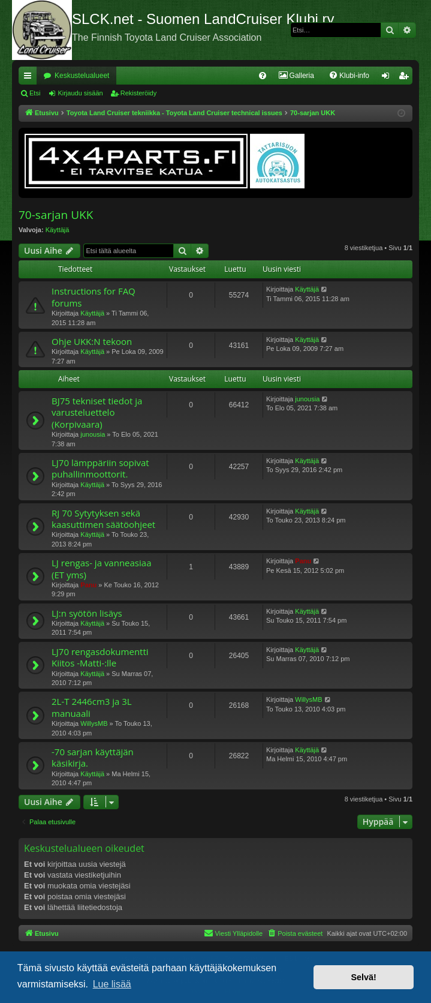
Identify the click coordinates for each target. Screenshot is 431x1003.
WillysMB (93, 723)
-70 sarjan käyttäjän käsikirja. (93, 757)
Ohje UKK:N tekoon (92, 341)
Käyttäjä (58, 229)
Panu (88, 584)
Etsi (34, 93)
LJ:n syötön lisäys (87, 613)
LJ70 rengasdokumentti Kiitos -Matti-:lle (100, 657)
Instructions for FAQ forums (93, 296)
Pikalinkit (30, 78)
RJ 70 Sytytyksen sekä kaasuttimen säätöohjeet (103, 518)
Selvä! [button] (363, 977)
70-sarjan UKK (56, 215)
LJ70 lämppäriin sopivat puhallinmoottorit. (100, 468)
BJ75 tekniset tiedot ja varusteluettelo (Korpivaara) (97, 412)
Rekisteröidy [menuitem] (406, 78)
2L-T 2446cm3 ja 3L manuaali (92, 707)
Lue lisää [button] (112, 984)
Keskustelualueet (82, 75)
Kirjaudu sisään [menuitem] (388, 78)
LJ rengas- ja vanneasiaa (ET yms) (101, 568)
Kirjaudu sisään (80, 93)
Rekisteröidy (138, 93)
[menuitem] (263, 76)
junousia (92, 434)
